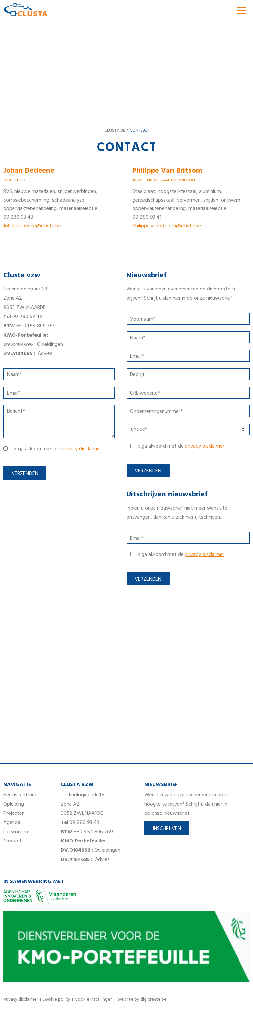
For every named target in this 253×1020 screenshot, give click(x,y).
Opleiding (13, 804)
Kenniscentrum (19, 795)
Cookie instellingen (94, 999)
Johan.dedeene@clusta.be (32, 226)
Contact (12, 841)
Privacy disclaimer (20, 999)
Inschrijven (167, 828)
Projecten (14, 813)
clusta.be (114, 130)
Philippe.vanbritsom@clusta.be (166, 226)
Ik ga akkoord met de (57, 449)
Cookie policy (56, 999)
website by (142, 999)
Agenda (11, 822)
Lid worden (15, 832)
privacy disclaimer (81, 449)
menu (241, 10)
